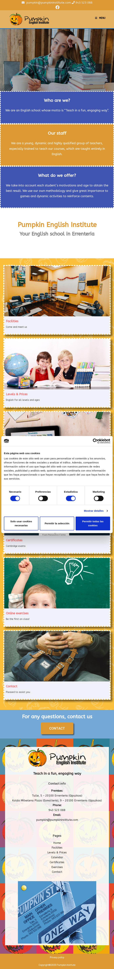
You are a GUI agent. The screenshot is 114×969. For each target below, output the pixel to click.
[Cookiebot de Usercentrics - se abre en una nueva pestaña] (95, 441)
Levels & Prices (57, 852)
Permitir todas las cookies (93, 523)
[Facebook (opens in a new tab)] (57, 7)
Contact (57, 872)
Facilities (57, 847)
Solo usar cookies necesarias (21, 523)
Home (57, 842)
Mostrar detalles (94, 510)
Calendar (57, 857)
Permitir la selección (57, 523)
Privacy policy (57, 957)
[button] (57, 728)
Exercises (57, 867)
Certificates (57, 862)
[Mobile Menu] (100, 18)
